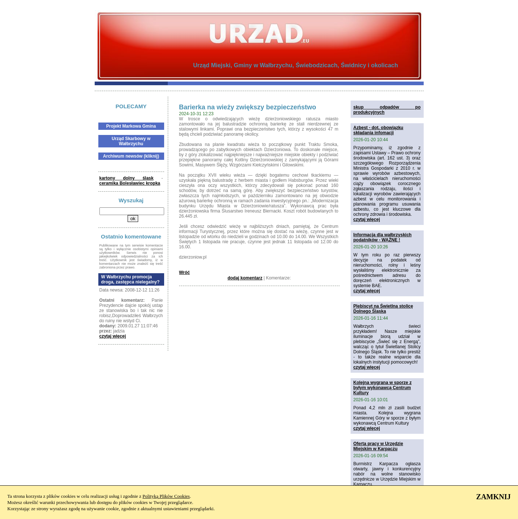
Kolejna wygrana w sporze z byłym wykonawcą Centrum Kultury (382, 387)
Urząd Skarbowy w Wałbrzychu (130, 141)
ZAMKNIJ (493, 497)
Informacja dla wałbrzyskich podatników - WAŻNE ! (382, 237)
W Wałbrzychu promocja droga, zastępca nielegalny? (130, 279)
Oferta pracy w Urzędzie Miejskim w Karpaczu (378, 446)
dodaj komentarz (244, 278)
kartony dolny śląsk (126, 178)
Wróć (184, 272)
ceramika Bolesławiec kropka (129, 183)
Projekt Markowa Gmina (131, 126)
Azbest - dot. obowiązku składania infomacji (378, 130)
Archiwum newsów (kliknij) (131, 156)
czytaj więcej (112, 336)
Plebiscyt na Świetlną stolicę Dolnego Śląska (383, 309)
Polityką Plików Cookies (166, 496)
